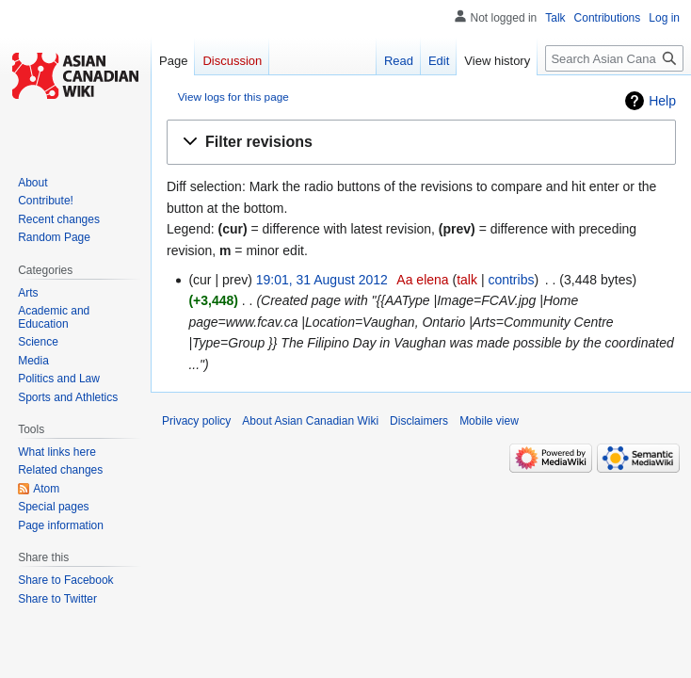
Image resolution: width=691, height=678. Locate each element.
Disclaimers (419, 421)
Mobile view (489, 421)
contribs (511, 279)
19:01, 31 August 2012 (322, 279)
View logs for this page (233, 96)
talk (467, 279)
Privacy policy (196, 421)
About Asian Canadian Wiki (310, 421)
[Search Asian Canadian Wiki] (614, 58)
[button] (421, 142)
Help (662, 100)
